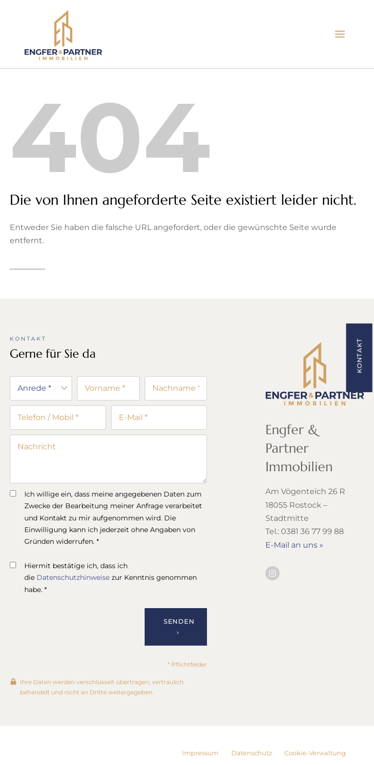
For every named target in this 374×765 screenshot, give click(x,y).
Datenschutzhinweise (73, 578)
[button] (359, 357)
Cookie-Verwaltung (315, 753)
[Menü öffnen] (340, 33)
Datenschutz (251, 753)
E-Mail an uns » (294, 545)
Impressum (200, 753)
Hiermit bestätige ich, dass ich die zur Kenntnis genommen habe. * (103, 578)
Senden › (179, 628)
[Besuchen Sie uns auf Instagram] (272, 574)
